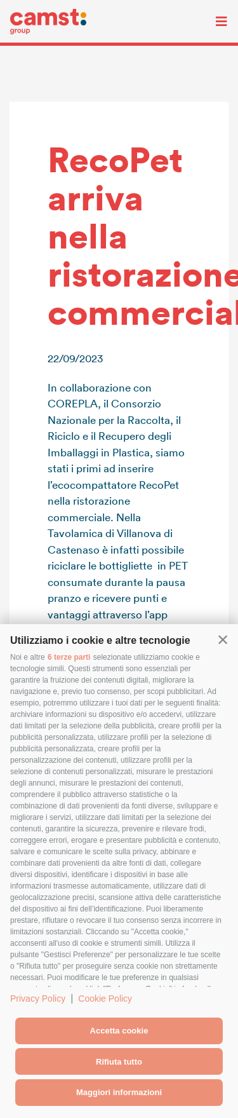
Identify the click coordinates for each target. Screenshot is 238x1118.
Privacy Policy (37, 998)
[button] (223, 639)
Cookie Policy (105, 998)
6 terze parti (69, 657)
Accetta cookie (119, 1030)
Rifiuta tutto (119, 1062)
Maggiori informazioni (119, 1092)
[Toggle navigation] (212, 21)
